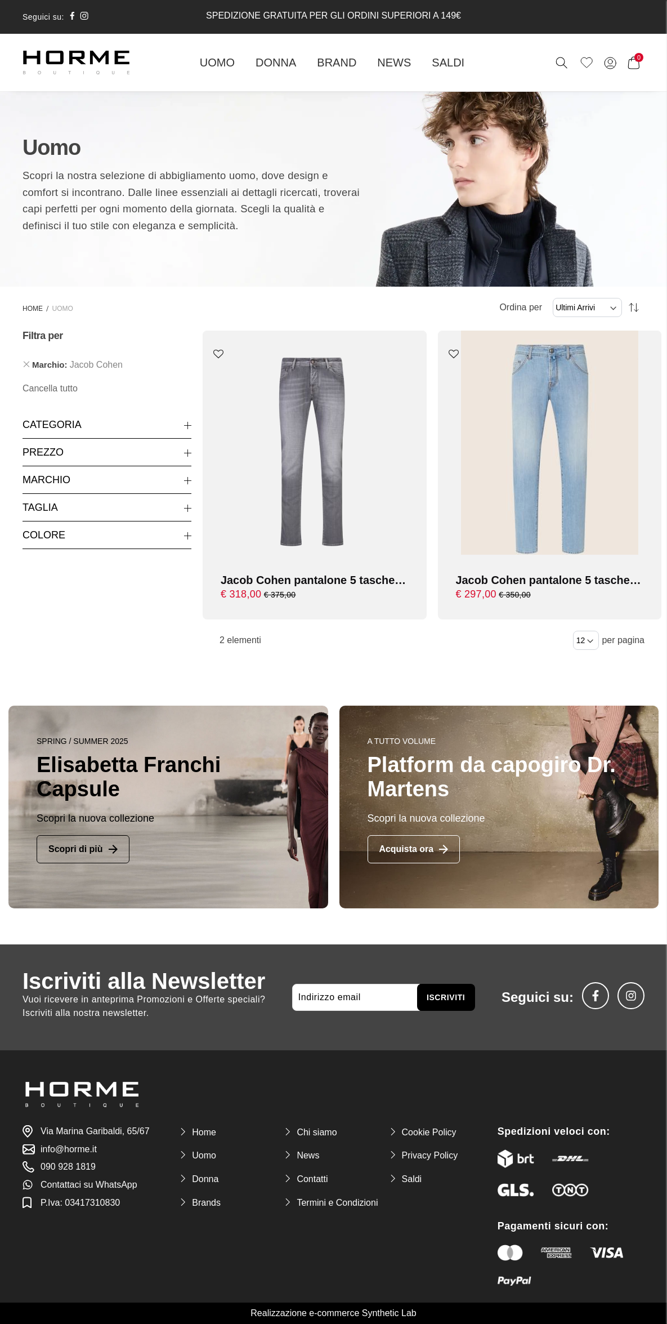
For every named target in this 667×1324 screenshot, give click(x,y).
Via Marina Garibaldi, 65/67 (95, 1131)
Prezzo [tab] (43, 452)
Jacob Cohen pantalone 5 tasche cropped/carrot (308, 581)
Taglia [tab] (40, 507)
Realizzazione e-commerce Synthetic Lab (333, 1313)
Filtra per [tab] (43, 336)
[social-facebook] (72, 17)
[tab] (107, 364)
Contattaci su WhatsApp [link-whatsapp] (89, 1184)
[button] (218, 354)
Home (33, 309)
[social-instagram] (84, 17)
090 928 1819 (68, 1166)
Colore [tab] (44, 535)
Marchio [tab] (46, 479)
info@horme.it (69, 1149)
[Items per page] (586, 640)
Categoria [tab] (52, 424)
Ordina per (520, 307)
